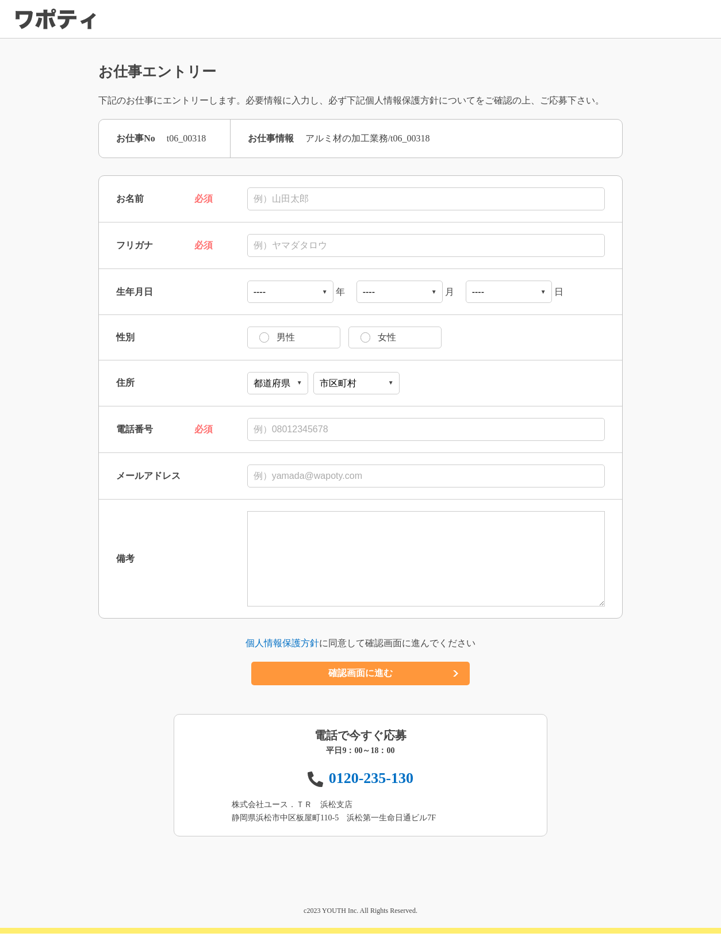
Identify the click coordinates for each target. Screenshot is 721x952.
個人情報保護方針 (282, 661)
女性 (345, 337)
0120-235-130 (371, 796)
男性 (244, 337)
